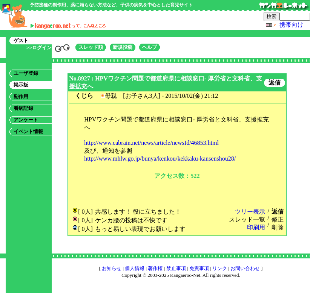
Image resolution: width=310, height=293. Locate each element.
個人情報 (134, 268)
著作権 (155, 268)
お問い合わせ (245, 268)
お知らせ (111, 268)
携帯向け (291, 24)
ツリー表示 (250, 211)
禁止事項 (176, 268)
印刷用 (256, 227)
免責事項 (199, 268)
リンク (219, 268)
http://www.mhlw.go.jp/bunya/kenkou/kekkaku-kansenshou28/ (160, 158)
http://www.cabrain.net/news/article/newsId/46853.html (151, 143)
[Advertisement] (177, 192)
